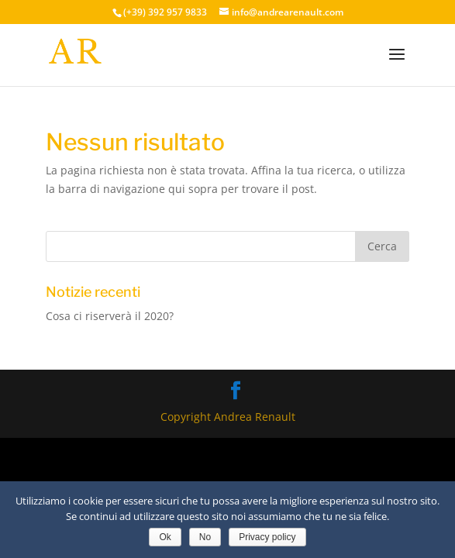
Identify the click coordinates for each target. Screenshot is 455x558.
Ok (165, 537)
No (205, 537)
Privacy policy (267, 537)
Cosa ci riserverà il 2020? (110, 315)
